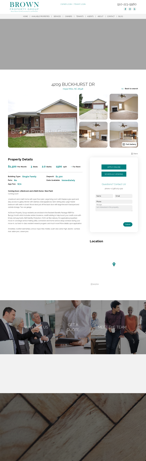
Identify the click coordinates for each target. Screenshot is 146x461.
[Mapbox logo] (94, 284)
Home (25, 16)
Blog (120, 16)
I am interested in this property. (113, 208)
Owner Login (66, 4)
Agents (90, 16)
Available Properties (40, 16)
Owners (68, 16)
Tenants (79, 16)
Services (57, 16)
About (100, 16)
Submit (127, 224)
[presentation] (110, 217)
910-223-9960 (127, 4)
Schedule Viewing (114, 174)
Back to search (130, 89)
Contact (111, 16)
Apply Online (113, 167)
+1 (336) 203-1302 (116, 189)
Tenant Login (80, 4)
